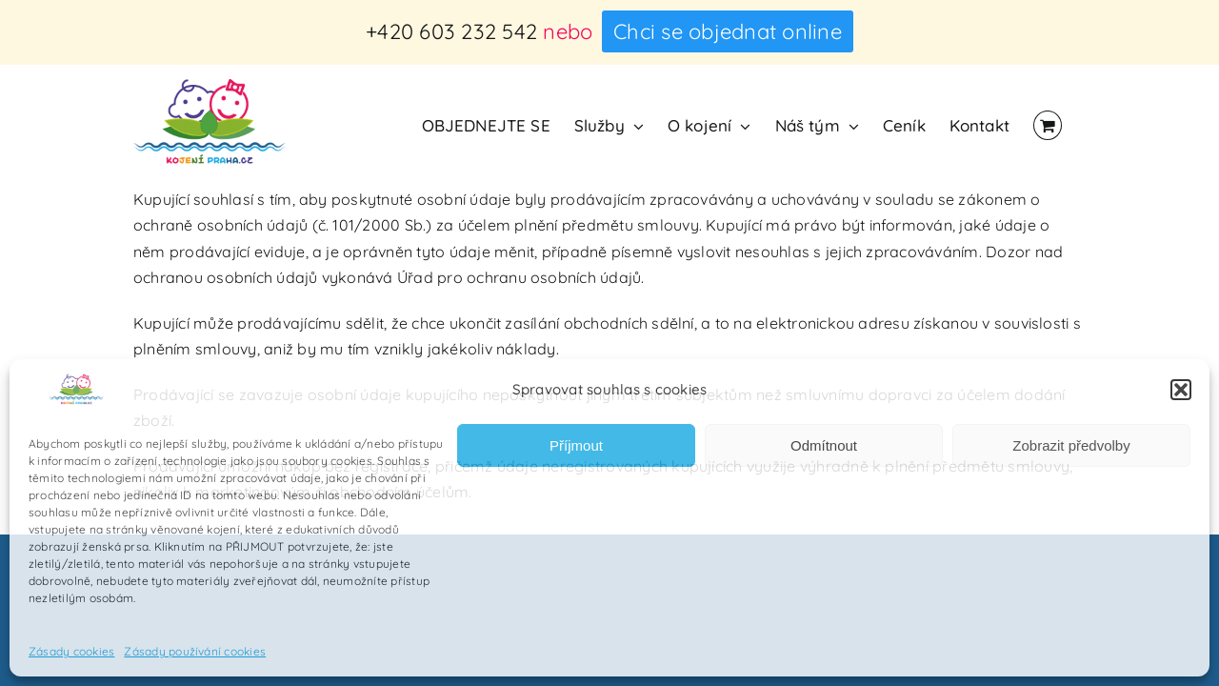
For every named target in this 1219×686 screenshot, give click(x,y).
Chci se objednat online (727, 31)
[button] (1180, 389)
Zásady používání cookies (195, 651)
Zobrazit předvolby (1070, 445)
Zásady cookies (71, 651)
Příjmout (576, 445)
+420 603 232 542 (451, 31)
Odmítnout (823, 445)
